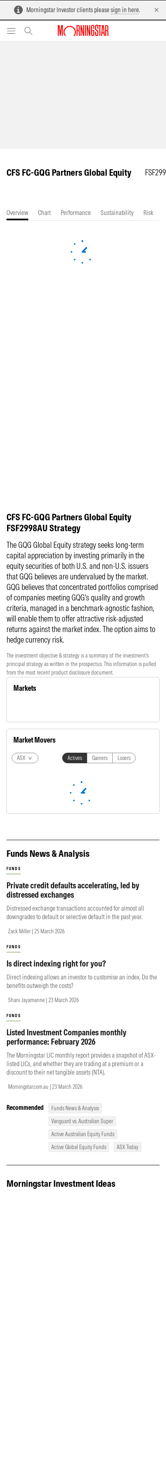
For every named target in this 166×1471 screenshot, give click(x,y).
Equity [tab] (25, 707)
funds (13, 1036)
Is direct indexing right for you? (56, 1131)
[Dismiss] (156, 10)
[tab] (17, 212)
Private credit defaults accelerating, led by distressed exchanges (72, 1057)
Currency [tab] (84, 707)
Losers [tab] (124, 925)
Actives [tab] (74, 925)
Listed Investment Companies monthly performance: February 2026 (66, 1204)
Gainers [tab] (99, 925)
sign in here (125, 10)
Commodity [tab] (53, 707)
